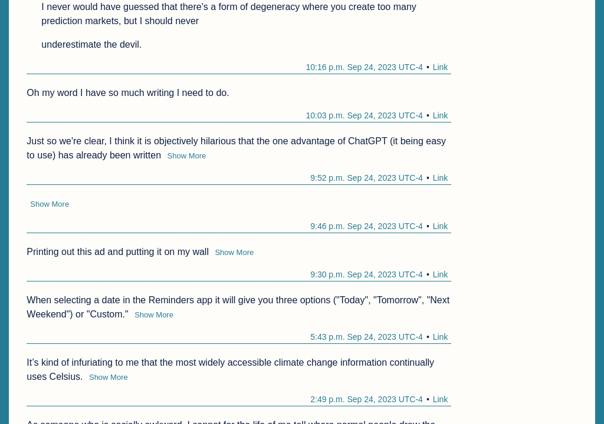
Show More (187, 155)
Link (440, 67)
